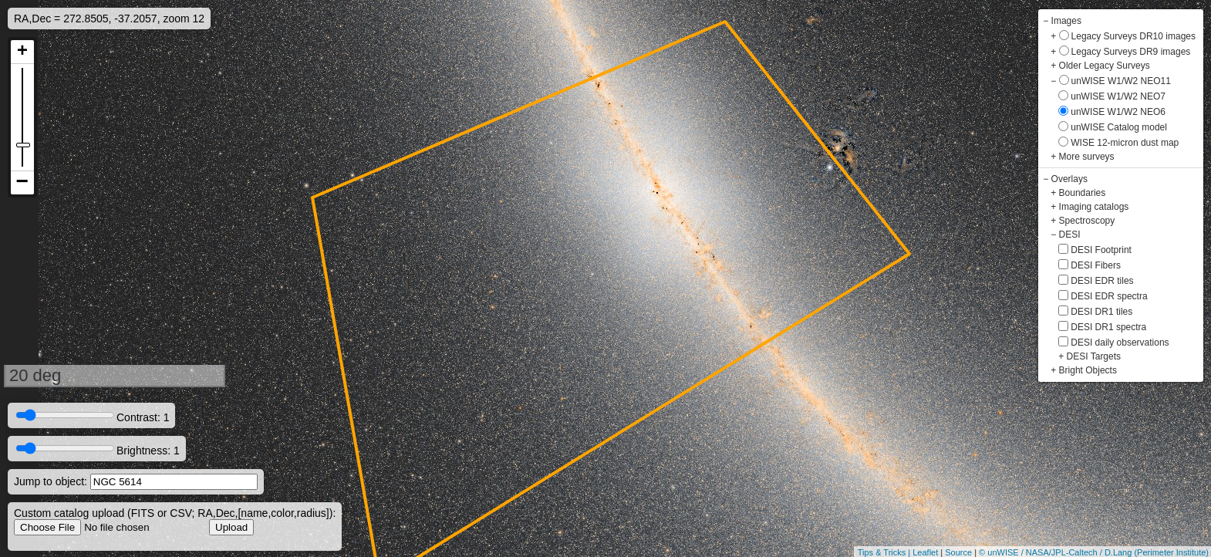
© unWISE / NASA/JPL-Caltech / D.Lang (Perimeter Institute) (1094, 552)
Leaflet (925, 552)
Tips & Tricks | (885, 552)
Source (958, 552)
